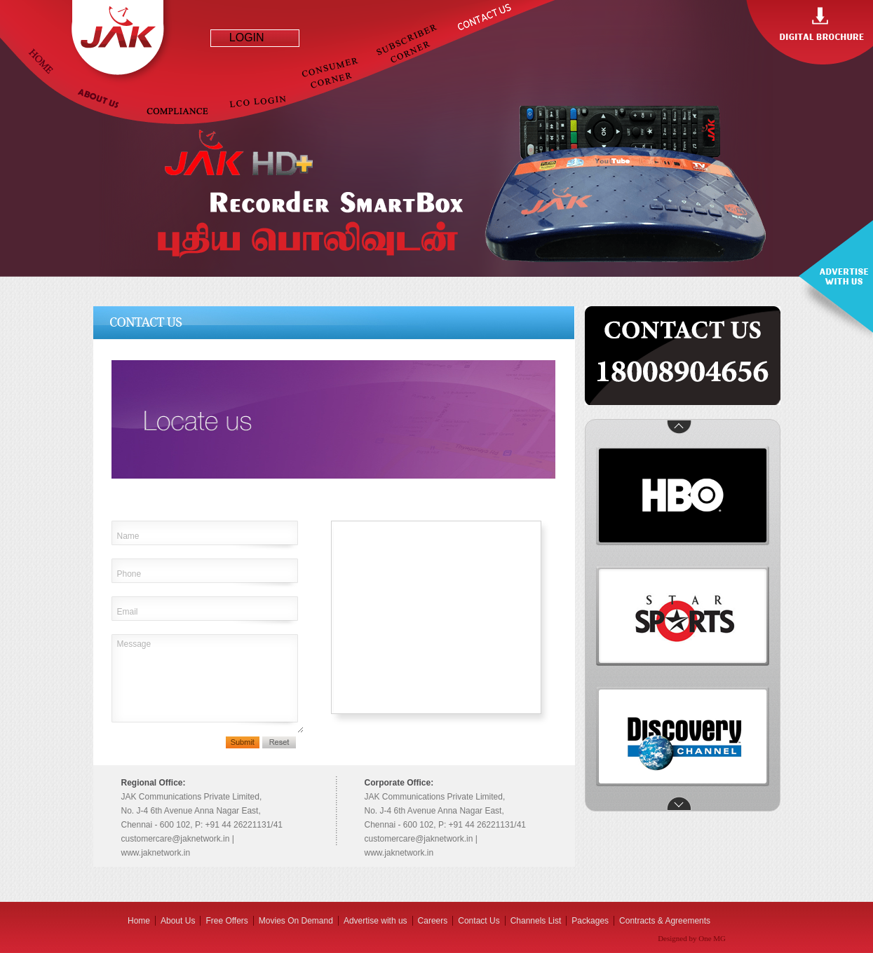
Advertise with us (375, 921)
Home (139, 921)
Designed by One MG (692, 938)
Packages (590, 921)
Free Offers (226, 921)
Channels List (536, 921)
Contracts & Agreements (664, 921)
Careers (433, 921)
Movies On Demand (296, 921)
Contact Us (478, 921)
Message (207, 683)
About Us (178, 921)
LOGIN (240, 37)
